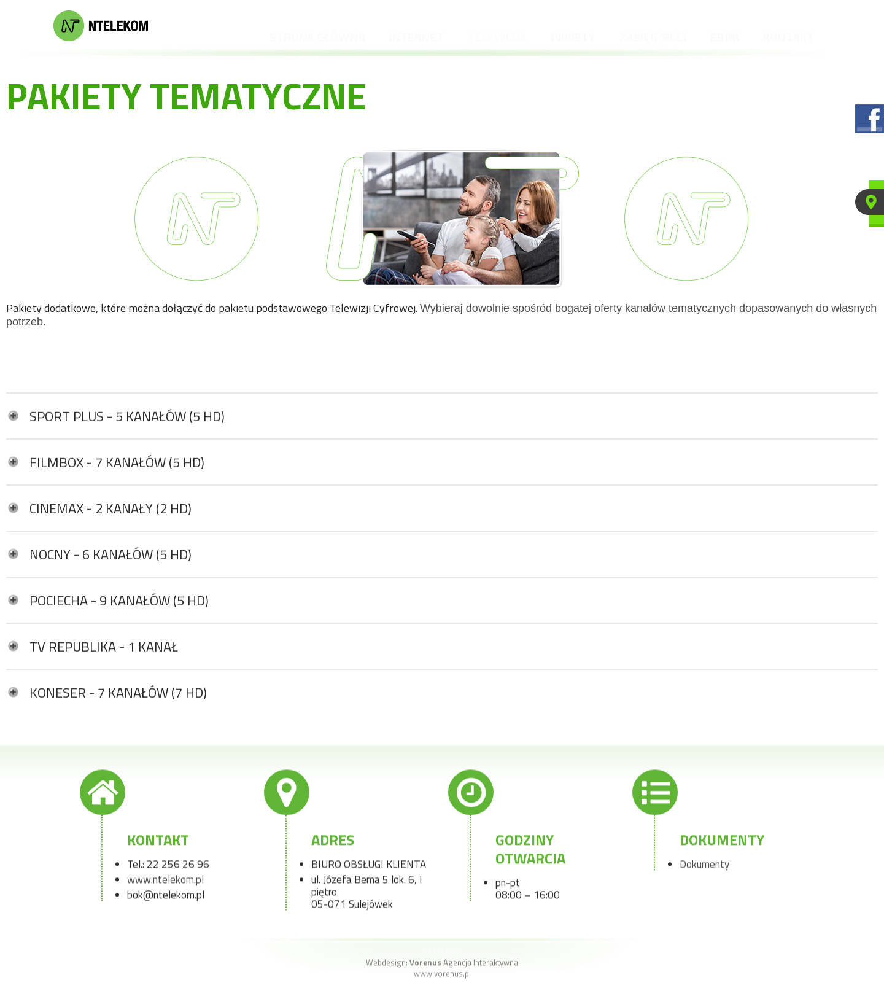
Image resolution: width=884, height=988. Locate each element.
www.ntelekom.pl (165, 882)
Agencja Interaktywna (463, 965)
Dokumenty (704, 867)
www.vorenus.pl (442, 976)
